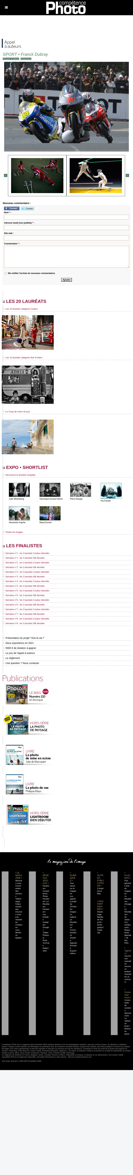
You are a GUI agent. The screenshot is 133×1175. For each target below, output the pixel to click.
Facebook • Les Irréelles (46, 913)
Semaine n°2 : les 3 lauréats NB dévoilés (23, 568)
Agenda (73, 942)
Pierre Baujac (76, 500)
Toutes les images (12, 533)
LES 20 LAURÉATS (26, 301)
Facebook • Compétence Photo (46, 892)
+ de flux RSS (126, 939)
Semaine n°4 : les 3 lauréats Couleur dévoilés (25, 583)
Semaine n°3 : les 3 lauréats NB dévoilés (23, 578)
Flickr (45, 936)
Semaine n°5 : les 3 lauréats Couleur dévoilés (25, 592)
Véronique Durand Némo (51, 500)
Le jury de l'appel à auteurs (19, 654)
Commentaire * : (12, 243)
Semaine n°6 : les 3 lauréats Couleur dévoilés (25, 601)
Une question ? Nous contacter (21, 664)
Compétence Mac (100, 892)
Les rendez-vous (127, 923)
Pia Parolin (106, 501)
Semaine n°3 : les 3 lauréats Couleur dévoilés (25, 573)
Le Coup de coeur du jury (16, 412)
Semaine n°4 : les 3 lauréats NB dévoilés (23, 587)
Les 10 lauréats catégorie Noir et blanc (22, 358)
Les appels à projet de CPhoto (73, 903)
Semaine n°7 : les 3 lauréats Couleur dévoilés (25, 611)
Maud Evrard (45, 523)
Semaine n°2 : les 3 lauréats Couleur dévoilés (25, 564)
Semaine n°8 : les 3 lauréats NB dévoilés (23, 625)
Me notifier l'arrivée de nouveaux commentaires (31, 273)
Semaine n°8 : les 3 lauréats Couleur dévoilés (25, 620)
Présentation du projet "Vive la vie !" (23, 639)
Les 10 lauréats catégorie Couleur (20, 309)
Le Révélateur (73, 923)
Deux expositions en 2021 (18, 644)
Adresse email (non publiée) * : (19, 222)
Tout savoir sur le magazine (73, 890)
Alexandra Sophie (17, 523)
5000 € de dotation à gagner (19, 649)
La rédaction (127, 1017)
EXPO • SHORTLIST (27, 468)
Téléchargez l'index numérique (18, 905)
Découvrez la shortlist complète (18, 476)
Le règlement (11, 659)
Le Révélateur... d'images (127, 903)
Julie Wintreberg (16, 500)
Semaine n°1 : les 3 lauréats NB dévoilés (23, 559)
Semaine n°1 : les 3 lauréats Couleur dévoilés (25, 554)
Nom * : (7, 212)
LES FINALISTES (24, 546)
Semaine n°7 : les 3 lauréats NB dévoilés (23, 615)
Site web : (9, 233)
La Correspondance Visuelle (73, 934)
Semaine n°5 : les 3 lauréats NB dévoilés (23, 597)
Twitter (45, 929)
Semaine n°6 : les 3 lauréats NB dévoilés (23, 606)
